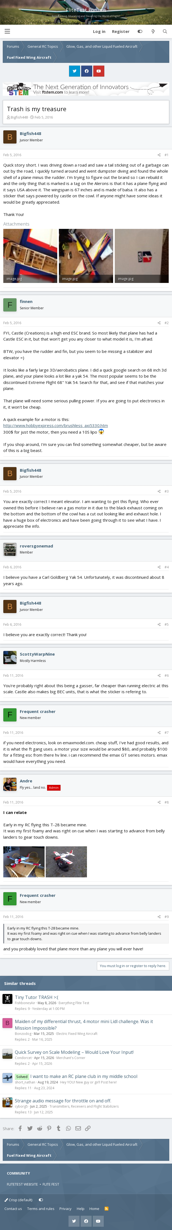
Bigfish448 (19, 117)
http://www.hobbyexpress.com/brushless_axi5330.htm (55, 425)
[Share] (159, 155)
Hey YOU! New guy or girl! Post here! (88, 1082)
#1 (167, 155)
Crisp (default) (18, 1199)
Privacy (65, 1208)
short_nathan (25, 1082)
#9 (167, 916)
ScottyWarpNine (37, 654)
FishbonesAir (25, 1003)
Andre (26, 781)
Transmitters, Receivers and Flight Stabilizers (84, 1106)
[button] (7, 31)
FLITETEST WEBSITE (22, 1184)
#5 (167, 624)
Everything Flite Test (74, 1003)
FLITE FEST (51, 1184)
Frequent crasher (38, 711)
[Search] (165, 31)
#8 (167, 802)
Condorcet (23, 1057)
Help (80, 1208)
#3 (167, 491)
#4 (167, 567)
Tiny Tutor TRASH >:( (36, 997)
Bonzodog (23, 1033)
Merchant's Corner (70, 1057)
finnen (26, 301)
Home (94, 1208)
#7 (167, 732)
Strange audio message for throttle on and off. (63, 1101)
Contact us (13, 1208)
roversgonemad (36, 546)
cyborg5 (21, 1106)
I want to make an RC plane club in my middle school (83, 1076)
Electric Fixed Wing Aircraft (76, 1033)
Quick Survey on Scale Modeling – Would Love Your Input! (74, 1052)
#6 (167, 675)
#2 (167, 323)
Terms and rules (40, 1208)
